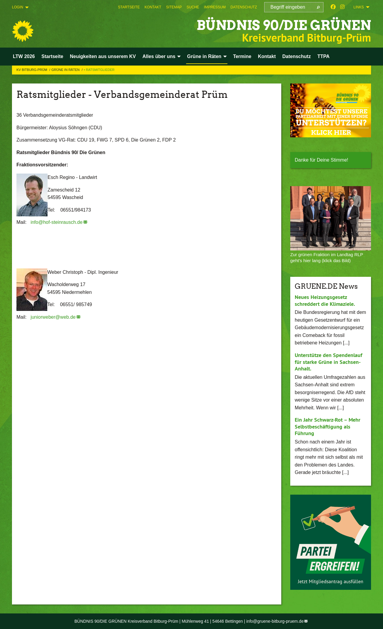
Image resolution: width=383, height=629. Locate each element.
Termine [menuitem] (242, 56)
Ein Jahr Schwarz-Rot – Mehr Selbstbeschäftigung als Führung (327, 426)
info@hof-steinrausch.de (57, 222)
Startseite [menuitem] (52, 56)
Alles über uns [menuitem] (158, 56)
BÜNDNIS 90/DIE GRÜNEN (284, 25)
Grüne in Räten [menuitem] (204, 56)
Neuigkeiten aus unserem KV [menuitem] (103, 56)
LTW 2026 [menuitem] (24, 56)
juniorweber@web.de (53, 317)
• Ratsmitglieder (99, 70)
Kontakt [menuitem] (267, 56)
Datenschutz (243, 7)
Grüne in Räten (65, 70)
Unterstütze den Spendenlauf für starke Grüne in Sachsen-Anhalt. (328, 362)
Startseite (129, 7)
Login (17, 7)
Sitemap (174, 7)
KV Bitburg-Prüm (32, 70)
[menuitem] (129, 7)
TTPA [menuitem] (323, 56)
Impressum (215, 7)
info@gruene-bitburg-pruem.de (275, 621)
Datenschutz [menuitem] (296, 56)
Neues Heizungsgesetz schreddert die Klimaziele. (325, 300)
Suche (193, 7)
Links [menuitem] (358, 7)
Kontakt (153, 7)
